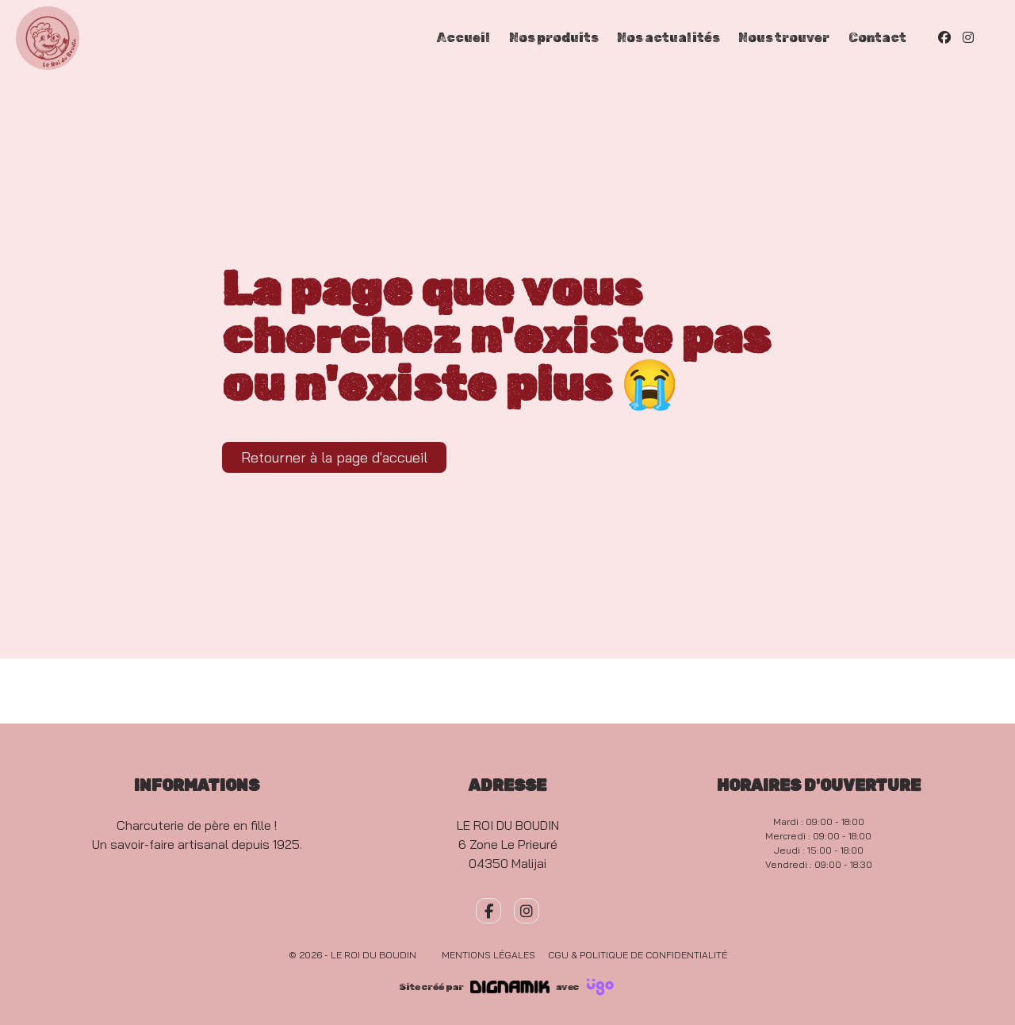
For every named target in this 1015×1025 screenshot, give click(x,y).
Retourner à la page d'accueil (334, 457)
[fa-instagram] (526, 910)
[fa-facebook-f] (488, 910)
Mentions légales (488, 955)
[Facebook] (944, 37)
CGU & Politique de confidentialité (637, 955)
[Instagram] (968, 37)
